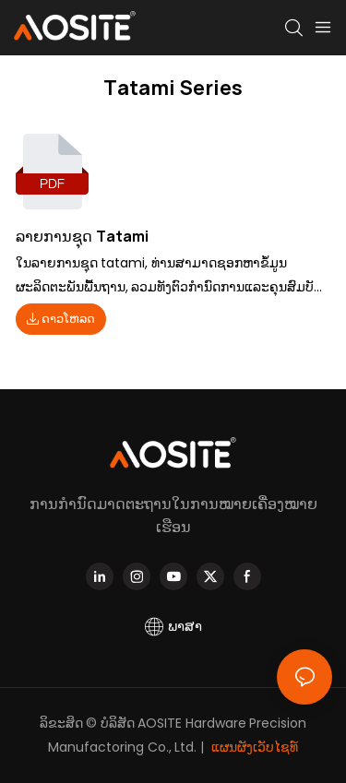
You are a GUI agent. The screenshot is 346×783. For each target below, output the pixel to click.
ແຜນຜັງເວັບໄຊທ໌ (254, 747)
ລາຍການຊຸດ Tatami (82, 236)
